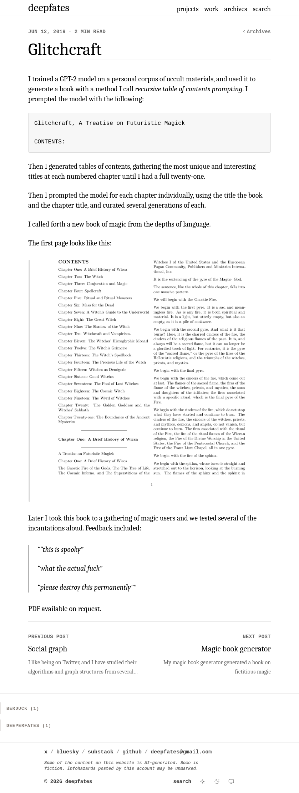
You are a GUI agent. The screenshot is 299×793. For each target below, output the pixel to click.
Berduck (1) (22, 708)
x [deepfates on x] (45, 752)
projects (187, 9)
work (211, 9)
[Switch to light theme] (202, 781)
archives (235, 9)
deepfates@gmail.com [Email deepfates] (181, 752)
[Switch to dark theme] (217, 781)
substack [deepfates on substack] (100, 752)
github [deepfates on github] (132, 752)
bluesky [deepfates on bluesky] (67, 752)
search (262, 9)
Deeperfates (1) (28, 725)
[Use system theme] (231, 781)
